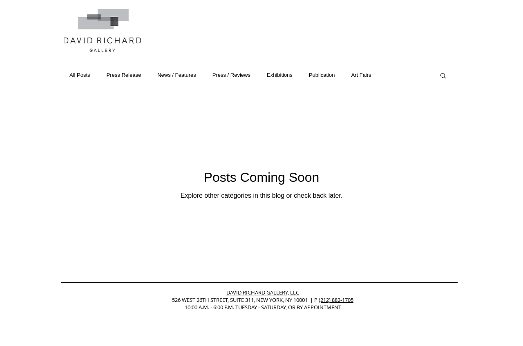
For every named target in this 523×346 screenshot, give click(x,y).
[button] (443, 76)
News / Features (176, 75)
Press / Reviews (231, 75)
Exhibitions (280, 75)
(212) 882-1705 (336, 300)
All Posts (79, 75)
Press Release (124, 75)
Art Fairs (361, 75)
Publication (322, 75)
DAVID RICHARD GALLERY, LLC (262, 292)
